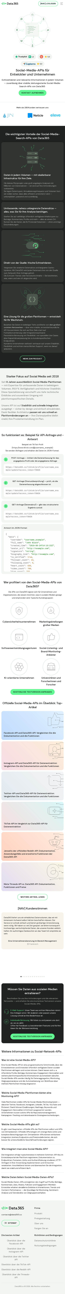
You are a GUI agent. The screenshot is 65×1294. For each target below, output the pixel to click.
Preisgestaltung (42, 1218)
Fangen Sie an (41, 1228)
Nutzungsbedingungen (45, 1245)
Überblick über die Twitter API (16, 1258)
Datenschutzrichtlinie (45, 1240)
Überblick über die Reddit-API (15, 1269)
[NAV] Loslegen (48, 3)
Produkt (38, 1213)
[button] (21, 976)
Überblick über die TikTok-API (15, 1264)
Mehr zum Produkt (32, 359)
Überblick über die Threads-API (16, 1276)
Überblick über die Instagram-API (16, 1250)
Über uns (38, 1223)
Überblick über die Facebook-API (16, 1242)
